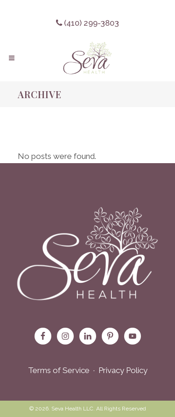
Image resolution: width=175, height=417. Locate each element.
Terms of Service (59, 370)
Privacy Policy (122, 370)
